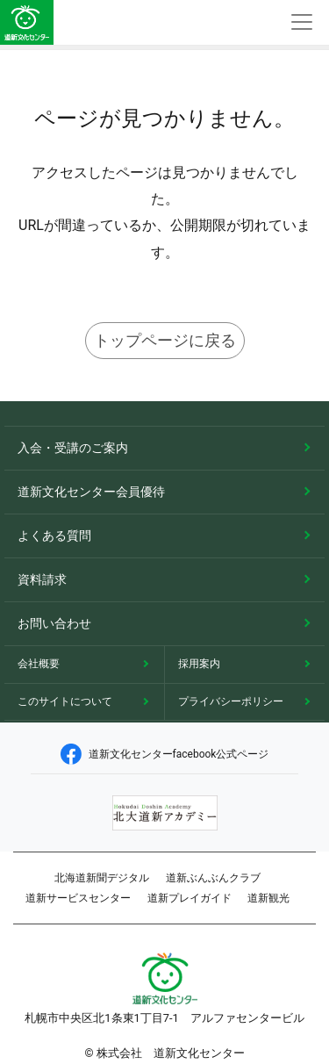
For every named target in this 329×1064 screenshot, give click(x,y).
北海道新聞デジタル (101, 878)
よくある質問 (54, 535)
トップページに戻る (165, 340)
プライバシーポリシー (230, 701)
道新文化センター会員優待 (91, 492)
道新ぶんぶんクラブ (213, 878)
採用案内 (199, 664)
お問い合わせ (54, 623)
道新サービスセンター (78, 898)
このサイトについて (65, 701)
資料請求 (42, 579)
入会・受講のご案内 (73, 448)
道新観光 (268, 898)
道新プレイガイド (189, 898)
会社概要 (39, 664)
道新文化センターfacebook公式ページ (165, 754)
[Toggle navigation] (301, 22)
